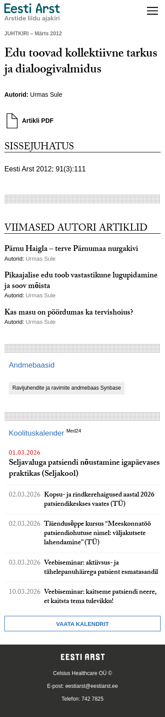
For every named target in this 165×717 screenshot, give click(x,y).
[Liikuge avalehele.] (32, 12)
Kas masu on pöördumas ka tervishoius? (68, 313)
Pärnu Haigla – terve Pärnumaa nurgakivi (71, 250)
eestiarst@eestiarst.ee (91, 686)
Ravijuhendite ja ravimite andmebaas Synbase (66, 388)
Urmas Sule (46, 94)
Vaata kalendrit (82, 624)
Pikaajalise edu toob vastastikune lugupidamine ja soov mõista (81, 281)
